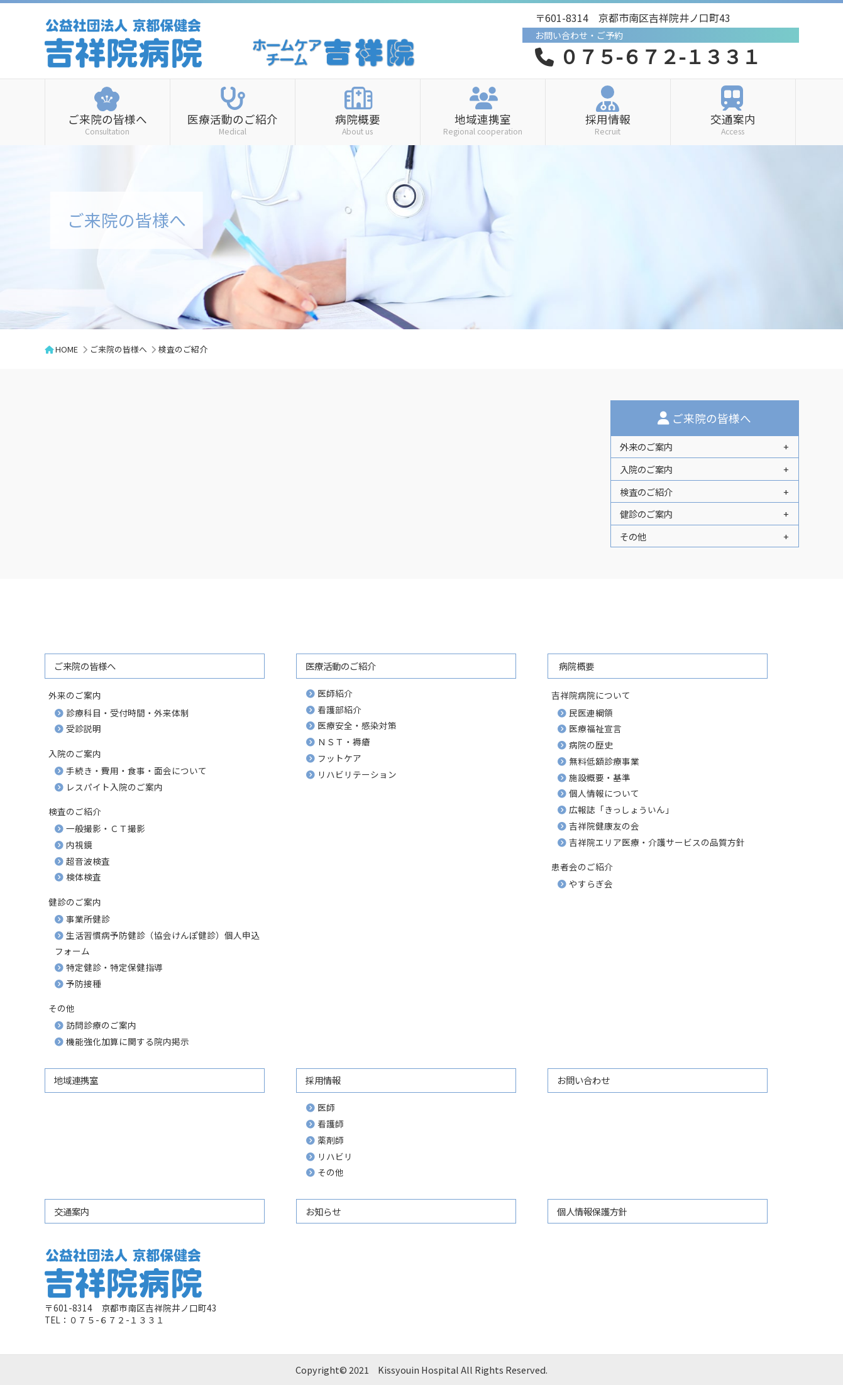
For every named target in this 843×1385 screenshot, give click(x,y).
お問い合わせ (583, 1080)
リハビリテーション (357, 774)
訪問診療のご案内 (101, 1025)
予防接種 (83, 983)
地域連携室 (483, 123)
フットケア (339, 758)
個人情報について (604, 793)
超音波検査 (88, 861)
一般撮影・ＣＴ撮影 (105, 828)
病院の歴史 (591, 744)
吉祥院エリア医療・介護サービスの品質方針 (657, 842)
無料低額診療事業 (604, 761)
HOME (66, 349)
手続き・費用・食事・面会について (136, 770)
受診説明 (83, 728)
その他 (330, 1172)
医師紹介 (335, 693)
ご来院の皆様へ (107, 123)
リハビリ (335, 1156)
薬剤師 (330, 1140)
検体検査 (83, 876)
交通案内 (733, 123)
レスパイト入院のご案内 (114, 786)
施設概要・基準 (600, 777)
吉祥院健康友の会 (604, 825)
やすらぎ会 (591, 883)
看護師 (330, 1123)
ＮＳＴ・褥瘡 (343, 741)
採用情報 (608, 123)
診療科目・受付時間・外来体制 (127, 712)
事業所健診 (88, 918)
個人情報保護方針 (592, 1211)
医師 (326, 1107)
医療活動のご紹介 (232, 123)
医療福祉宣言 (595, 728)
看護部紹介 (339, 709)
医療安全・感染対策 (357, 725)
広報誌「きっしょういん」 (621, 809)
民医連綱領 (591, 712)
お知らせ (323, 1211)
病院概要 (357, 123)
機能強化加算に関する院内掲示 (127, 1041)
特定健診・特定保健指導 (114, 967)
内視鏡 (79, 844)
